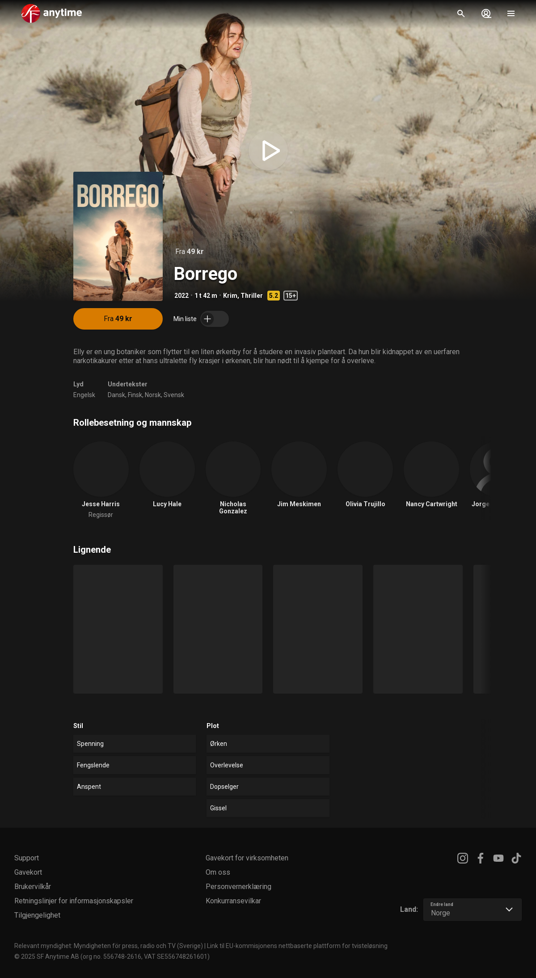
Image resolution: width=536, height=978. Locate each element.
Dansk (116, 394)
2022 (181, 295)
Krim (230, 295)
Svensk (174, 394)
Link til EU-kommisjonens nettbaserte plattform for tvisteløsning (297, 945)
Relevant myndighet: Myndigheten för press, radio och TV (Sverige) (108, 945)
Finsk (135, 394)
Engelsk (84, 394)
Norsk (153, 394)
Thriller (252, 295)
